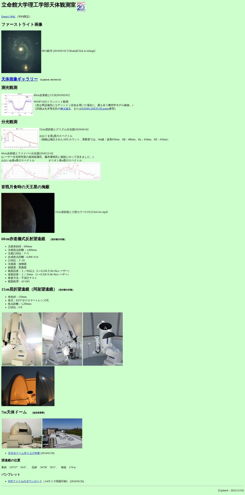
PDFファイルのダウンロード (25, 481)
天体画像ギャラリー (19, 79)
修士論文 (65, 108)
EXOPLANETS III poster (95, 108)
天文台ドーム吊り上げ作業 (24, 453)
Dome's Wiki (8, 16)
